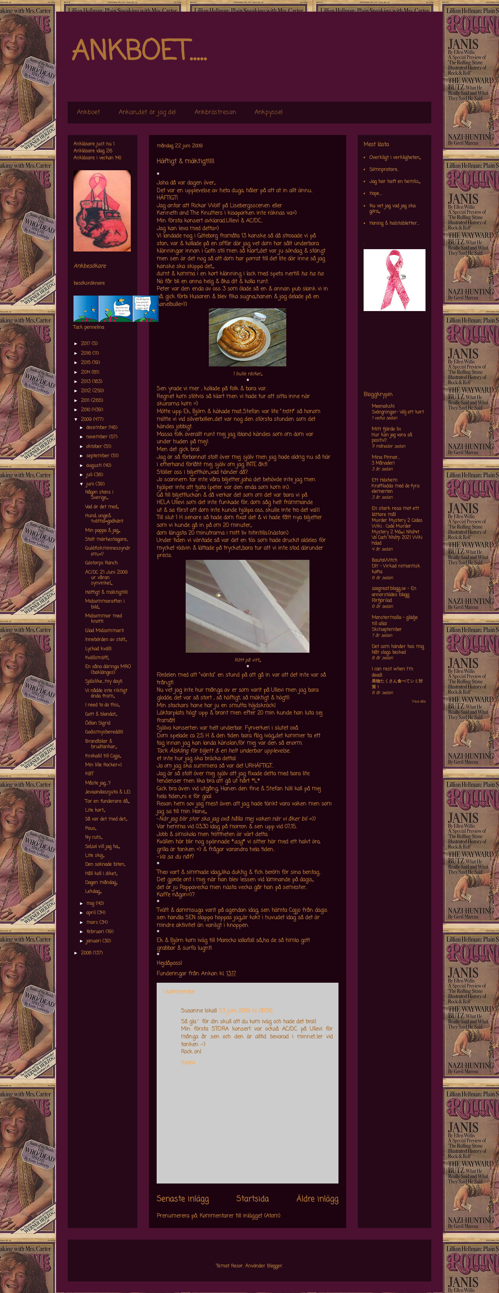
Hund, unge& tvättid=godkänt (104, 519)
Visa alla (419, 701)
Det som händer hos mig (398, 646)
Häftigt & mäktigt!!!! (106, 592)
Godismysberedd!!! (104, 732)
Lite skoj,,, (94, 855)
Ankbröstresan (215, 112)
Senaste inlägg (183, 1199)
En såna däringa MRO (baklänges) (108, 670)
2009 (87, 419)
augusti (94, 465)
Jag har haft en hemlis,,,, (394, 181)
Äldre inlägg (317, 1199)
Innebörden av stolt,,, (105, 639)
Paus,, (90, 828)
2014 (86, 372)
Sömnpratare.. (384, 169)
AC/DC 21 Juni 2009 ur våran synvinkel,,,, (106, 578)
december (97, 427)
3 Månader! (383, 463)
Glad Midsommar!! (104, 631)
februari (96, 932)
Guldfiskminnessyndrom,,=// (107, 551)
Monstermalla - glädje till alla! (395, 621)
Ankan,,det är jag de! (147, 112)
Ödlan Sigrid (97, 723)
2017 (86, 343)
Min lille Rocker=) (103, 765)
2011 (86, 400)
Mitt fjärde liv (386, 429)
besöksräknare (89, 283)
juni (91, 484)
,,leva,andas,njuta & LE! (107, 792)
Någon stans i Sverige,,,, (99, 495)
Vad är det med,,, (101, 507)
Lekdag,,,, (93, 891)
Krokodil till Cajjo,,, (103, 756)
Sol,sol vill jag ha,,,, (102, 846)
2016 (86, 353)
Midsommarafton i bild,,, (105, 604)
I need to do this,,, (102, 705)
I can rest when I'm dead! (392, 672)
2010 (86, 410)
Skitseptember (387, 629)
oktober (95, 446)
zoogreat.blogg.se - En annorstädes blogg (394, 592)
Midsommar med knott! (103, 619)
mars (92, 922)
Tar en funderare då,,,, (107, 801)
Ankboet (88, 112)
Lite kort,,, (95, 810)
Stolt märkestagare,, (106, 539)
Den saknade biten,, (105, 864)
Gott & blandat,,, (101, 714)
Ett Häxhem (384, 480)
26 (109, 151)
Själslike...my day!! (103, 681)
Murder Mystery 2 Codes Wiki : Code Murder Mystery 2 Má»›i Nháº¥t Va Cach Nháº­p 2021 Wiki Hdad (397, 532)
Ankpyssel (269, 112)
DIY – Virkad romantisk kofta (396, 569)
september (98, 456)
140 (118, 158)
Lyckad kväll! (98, 649)
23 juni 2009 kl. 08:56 (245, 1011)
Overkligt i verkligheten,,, (394, 157)
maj (91, 903)
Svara (188, 1063)
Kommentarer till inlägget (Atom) (240, 1216)
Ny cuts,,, (93, 837)
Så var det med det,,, (106, 819)
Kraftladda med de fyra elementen (395, 489)
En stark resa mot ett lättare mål (395, 511)
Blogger (274, 1266)
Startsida (252, 1199)
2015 (86, 362)
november (97, 437)
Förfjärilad (382, 600)
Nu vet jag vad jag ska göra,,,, (392, 209)
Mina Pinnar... (386, 457)
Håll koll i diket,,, (101, 874)
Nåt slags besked (389, 652)
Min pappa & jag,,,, (102, 530)
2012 (86, 391)
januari (94, 941)
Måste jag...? (98, 783)
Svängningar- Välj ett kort (398, 412)
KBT (89, 774)
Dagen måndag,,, (101, 882)
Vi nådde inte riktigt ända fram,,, (106, 694)
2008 (87, 953)
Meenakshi (383, 406)
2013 (86, 381)
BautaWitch (384, 560)
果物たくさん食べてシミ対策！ (397, 684)
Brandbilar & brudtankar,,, (100, 744)
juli (90, 475)
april (91, 913)
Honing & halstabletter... (394, 223)
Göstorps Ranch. (101, 563)
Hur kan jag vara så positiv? (392, 438)
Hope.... (375, 193)
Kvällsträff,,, (97, 658)
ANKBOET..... (139, 52)
